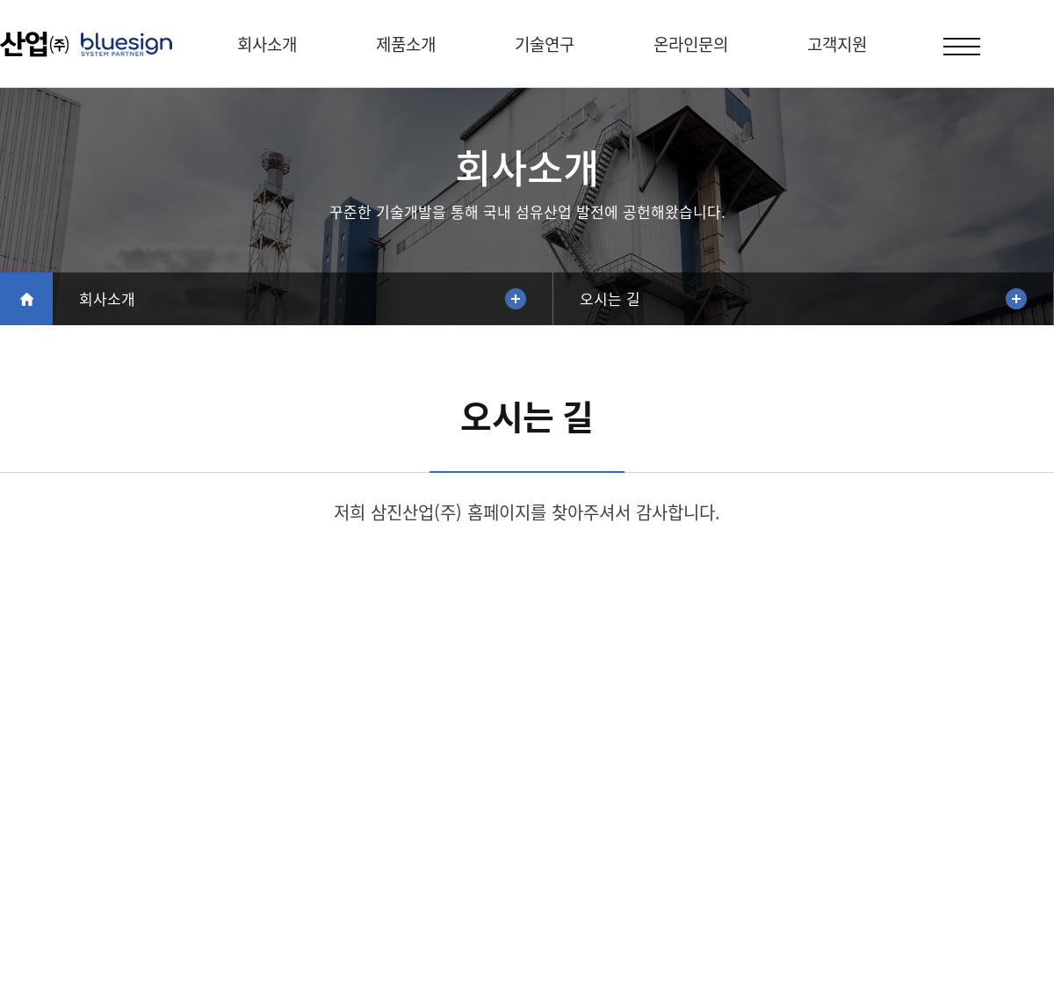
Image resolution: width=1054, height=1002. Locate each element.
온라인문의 (690, 44)
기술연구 (544, 44)
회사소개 (267, 44)
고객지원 (837, 44)
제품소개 (406, 44)
